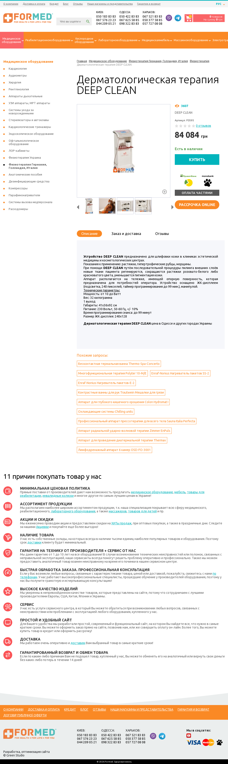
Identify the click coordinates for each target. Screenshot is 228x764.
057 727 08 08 (152, 23)
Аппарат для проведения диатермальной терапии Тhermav (122, 440)
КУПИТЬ (197, 159)
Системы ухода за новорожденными (21, 111)
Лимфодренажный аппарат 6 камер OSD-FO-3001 (114, 450)
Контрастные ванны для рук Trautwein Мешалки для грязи (121, 392)
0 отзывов (203, 125)
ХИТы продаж (121, 523)
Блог (66, 3)
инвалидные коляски (58, 495)
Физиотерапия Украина (25, 157)
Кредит (54, 3)
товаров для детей (142, 511)
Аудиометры (18, 75)
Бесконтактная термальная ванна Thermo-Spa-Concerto (119, 364)
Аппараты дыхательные (26, 96)
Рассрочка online (197, 205)
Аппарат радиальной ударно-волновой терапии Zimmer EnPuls (124, 431)
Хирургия (15, 82)
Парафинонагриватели (24, 195)
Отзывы (78, 3)
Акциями (42, 527)
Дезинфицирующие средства (29, 181)
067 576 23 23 (106, 20)
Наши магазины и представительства (110, 3)
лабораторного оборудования (73, 511)
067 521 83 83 (152, 16)
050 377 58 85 (152, 20)
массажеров (118, 511)
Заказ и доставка (126, 234)
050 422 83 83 (129, 16)
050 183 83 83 (106, 16)
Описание (89, 234)
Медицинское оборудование (28, 61)
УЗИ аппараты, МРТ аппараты (29, 103)
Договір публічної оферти (25, 715)
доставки (34, 542)
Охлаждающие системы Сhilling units (105, 411)
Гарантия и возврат (149, 3)
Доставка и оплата (34, 3)
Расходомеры (18, 208)
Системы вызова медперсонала (30, 202)
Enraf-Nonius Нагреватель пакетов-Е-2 (106, 383)
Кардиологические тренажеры (30, 126)
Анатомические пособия (25, 174)
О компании (10, 3)
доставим (78, 643)
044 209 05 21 (106, 23)
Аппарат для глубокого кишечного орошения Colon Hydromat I (123, 402)
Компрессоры (18, 188)
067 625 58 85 (129, 20)
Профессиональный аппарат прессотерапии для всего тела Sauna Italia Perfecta (136, 421)
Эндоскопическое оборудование (31, 133)
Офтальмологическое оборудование (24, 142)
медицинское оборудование (152, 492)
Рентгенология (19, 89)
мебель (180, 492)
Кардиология (18, 68)
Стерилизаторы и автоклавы (29, 119)
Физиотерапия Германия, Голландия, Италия (28, 166)
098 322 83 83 (129, 23)
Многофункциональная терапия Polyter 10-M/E (112, 373)
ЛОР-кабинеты (19, 150)
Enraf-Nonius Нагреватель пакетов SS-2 (180, 373)
